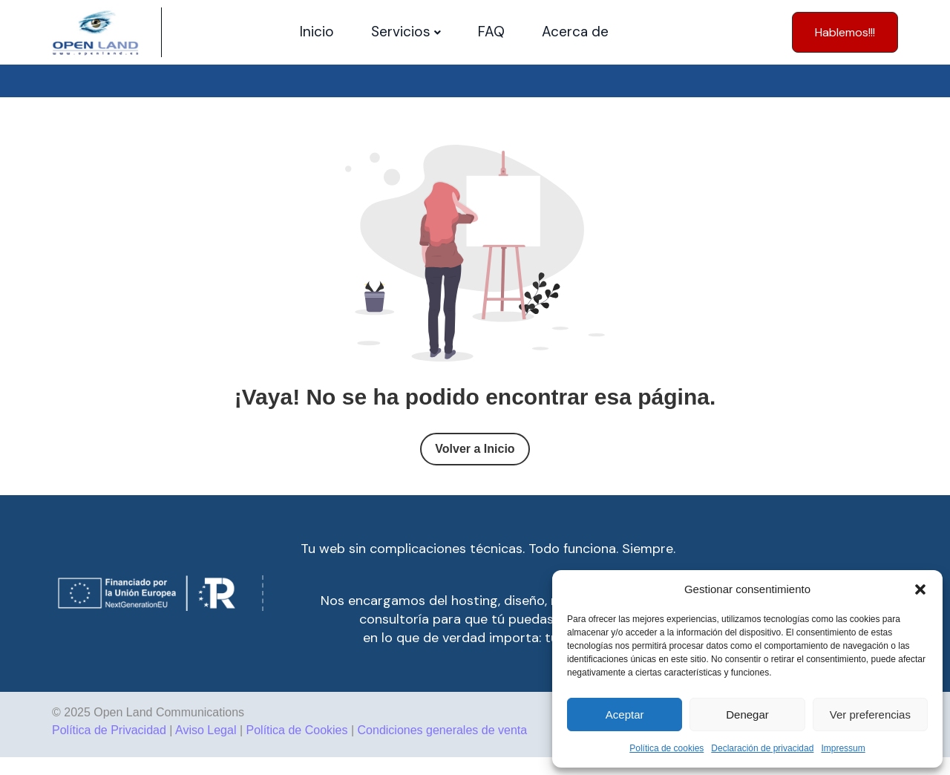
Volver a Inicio (474, 448)
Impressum (843, 748)
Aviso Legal (205, 730)
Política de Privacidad (109, 730)
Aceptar (625, 714)
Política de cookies (666, 748)
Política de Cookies (297, 730)
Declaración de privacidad (762, 748)
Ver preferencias (870, 714)
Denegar (747, 714)
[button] (920, 589)
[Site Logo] (95, 32)
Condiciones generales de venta (443, 730)
